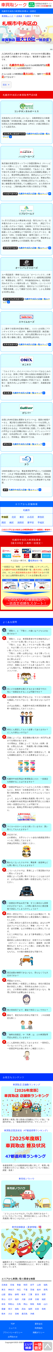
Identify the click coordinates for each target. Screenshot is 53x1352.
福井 (17, 1299)
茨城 (32, 1290)
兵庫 (30, 1299)
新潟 (37, 1294)
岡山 (25, 1304)
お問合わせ (13, 1337)
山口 (46, 1304)
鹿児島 (24, 1314)
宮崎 (17, 1314)
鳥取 (32, 1304)
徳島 (17, 1309)
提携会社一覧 (36, 560)
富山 (3, 1299)
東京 (3, 1290)
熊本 (3, 1314)
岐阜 (24, 1294)
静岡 (17, 1294)
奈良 (3, 1304)
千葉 (25, 1290)
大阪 (24, 1299)
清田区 (20, 522)
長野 (44, 1294)
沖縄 (32, 1314)
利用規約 (39, 1328)
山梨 (3, 1294)
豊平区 (30, 522)
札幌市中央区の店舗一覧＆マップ (26, 135)
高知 (24, 1309)
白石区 (30, 517)
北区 (14, 517)
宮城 (12, 1285)
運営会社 (39, 1324)
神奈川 (11, 1290)
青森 (19, 1285)
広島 (19, 1304)
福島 (46, 1285)
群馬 (46, 1290)
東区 (22, 517)
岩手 (32, 1285)
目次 (5, 85)
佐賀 (37, 1309)
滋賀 (44, 1299)
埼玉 (19, 1290)
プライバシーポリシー (12, 1332)
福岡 (30, 1309)
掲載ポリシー (38, 1332)
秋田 (25, 1285)
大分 (10, 1314)
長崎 (44, 1309)
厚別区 (41, 517)
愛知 (10, 1294)
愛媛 (3, 1309)
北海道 (4, 1285)
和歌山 (11, 1304)
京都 (37, 1299)
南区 (11, 522)
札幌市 (26, 510)
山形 (39, 1285)
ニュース (13, 1328)
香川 (10, 1309)
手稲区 (41, 522)
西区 (4, 522)
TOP (13, 1324)
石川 (10, 1299)
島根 (39, 1304)
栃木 (39, 1290)
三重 (30, 1294)
